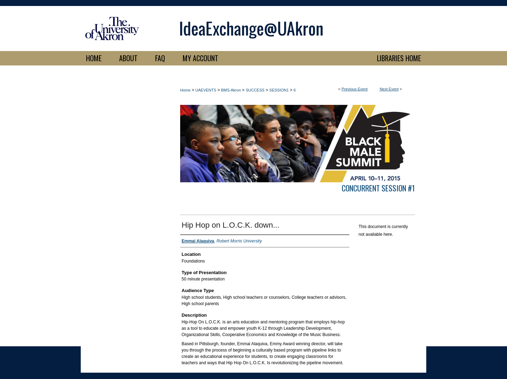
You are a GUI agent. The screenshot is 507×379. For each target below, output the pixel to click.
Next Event (389, 89)
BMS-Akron (231, 90)
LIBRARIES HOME (399, 58)
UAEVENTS (205, 90)
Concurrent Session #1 (378, 188)
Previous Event (355, 89)
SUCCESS (255, 90)
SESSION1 (279, 90)
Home (185, 90)
